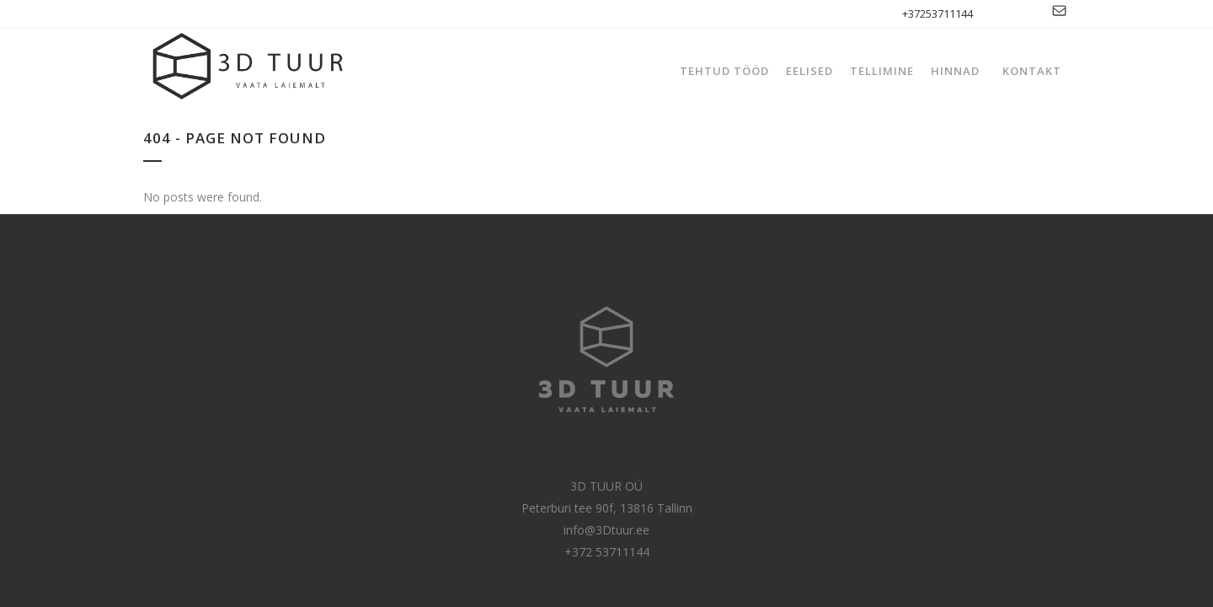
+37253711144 (937, 13)
